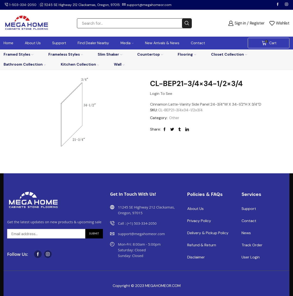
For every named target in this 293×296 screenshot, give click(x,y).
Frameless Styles (65, 54)
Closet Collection (229, 54)
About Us (33, 43)
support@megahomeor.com (150, 5)
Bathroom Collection (25, 64)
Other (174, 117)
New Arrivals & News (162, 43)
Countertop (150, 54)
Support (59, 43)
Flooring (187, 54)
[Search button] (187, 23)
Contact (198, 43)
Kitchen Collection (80, 64)
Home (8, 43)
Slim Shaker (110, 54)
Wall (119, 64)
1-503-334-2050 (23, 5)
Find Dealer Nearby (93, 43)
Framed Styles (18, 54)
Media (127, 43)
